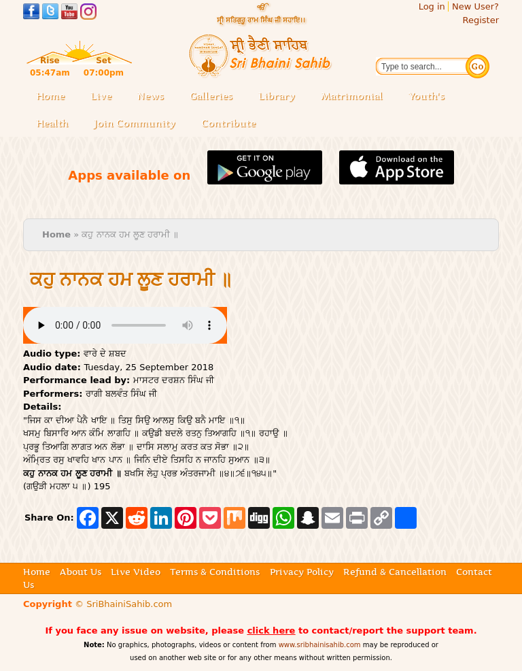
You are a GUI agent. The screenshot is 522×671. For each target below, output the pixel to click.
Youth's (426, 96)
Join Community (134, 123)
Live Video (135, 571)
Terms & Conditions (215, 571)
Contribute (232, 124)
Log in (432, 6)
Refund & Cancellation (395, 571)
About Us (80, 571)
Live (105, 97)
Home (50, 96)
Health (52, 123)
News (150, 96)
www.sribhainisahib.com (320, 645)
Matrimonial (352, 96)
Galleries (215, 97)
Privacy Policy (302, 571)
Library (280, 97)
